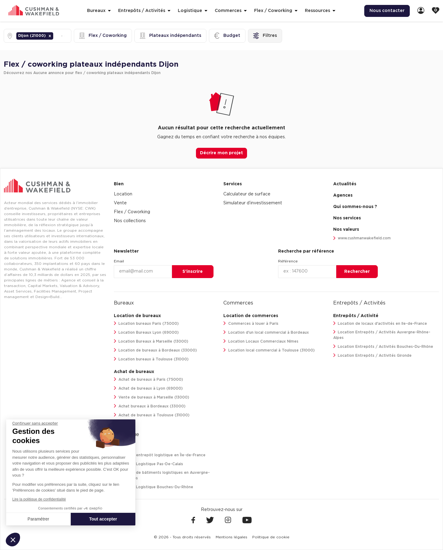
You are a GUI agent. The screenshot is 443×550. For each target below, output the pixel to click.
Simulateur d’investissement (252, 203)
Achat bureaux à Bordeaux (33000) (150, 406)
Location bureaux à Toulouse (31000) (151, 359)
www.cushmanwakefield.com (362, 238)
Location (123, 194)
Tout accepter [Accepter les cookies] (103, 519)
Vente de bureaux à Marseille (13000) (152, 397)
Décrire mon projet (221, 153)
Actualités (344, 184)
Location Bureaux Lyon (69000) (146, 332)
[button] (49, 36)
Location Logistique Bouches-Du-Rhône (154, 487)
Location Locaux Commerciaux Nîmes (260, 341)
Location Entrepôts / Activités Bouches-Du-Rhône (383, 346)
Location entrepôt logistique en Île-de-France (160, 455)
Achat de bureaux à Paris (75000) (148, 379)
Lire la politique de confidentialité (39, 499)
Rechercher (357, 271)
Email (119, 261)
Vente (120, 203)
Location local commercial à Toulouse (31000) (269, 350)
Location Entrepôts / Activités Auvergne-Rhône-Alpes (382, 335)
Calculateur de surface (246, 194)
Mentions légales (231, 537)
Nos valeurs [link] (346, 229)
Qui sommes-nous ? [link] (355, 207)
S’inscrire (192, 271)
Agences (343, 195)
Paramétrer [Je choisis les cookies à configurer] (38, 519)
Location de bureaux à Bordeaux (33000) (155, 350)
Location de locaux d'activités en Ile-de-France (380, 323)
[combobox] (55, 36)
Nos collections (130, 221)
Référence (288, 261)
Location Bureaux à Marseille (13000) (151, 341)
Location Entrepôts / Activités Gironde (372, 355)
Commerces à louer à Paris (250, 323)
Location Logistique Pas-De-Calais (148, 464)
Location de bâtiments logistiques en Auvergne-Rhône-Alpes (162, 475)
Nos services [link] (347, 218)
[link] (421, 11)
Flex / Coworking (132, 212)
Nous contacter (387, 11)
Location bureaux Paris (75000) (146, 323)
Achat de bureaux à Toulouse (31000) (152, 415)
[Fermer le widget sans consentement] (35, 423)
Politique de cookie (270, 537)
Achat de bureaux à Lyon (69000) (148, 388)
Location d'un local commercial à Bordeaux (266, 332)
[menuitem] (387, 11)
